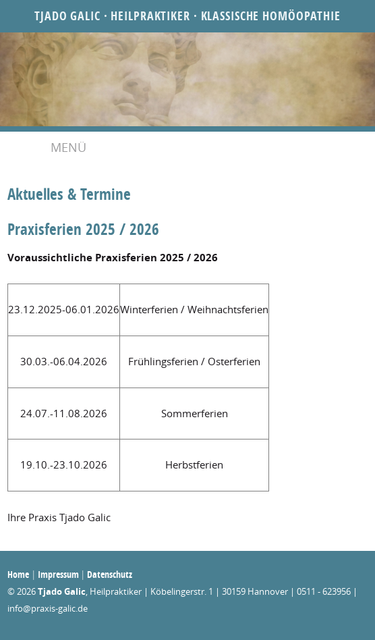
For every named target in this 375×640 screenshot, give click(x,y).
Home (18, 574)
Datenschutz (109, 574)
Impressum (58, 574)
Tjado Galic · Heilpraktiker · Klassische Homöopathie (187, 15)
